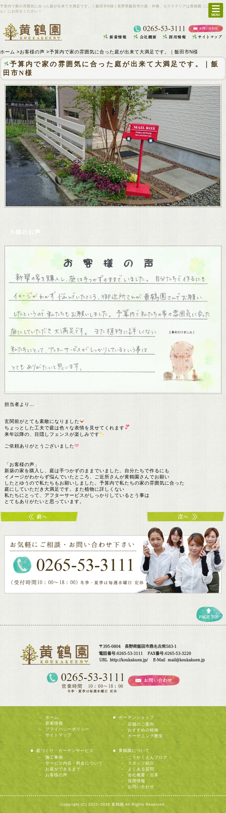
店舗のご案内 (141, 724)
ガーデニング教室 (145, 735)
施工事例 (54, 757)
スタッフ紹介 (141, 763)
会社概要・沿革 (143, 774)
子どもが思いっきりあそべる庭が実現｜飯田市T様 (39, 517)
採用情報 (136, 780)
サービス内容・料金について (74, 763)
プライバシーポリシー (67, 729)
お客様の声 (56, 774)
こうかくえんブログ (147, 757)
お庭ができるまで (63, 769)
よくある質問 (141, 769)
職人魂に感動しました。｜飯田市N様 (186, 517)
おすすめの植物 (143, 730)
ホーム (52, 717)
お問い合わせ (141, 786)
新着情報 (54, 723)
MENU (215, 10)
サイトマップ (58, 735)
